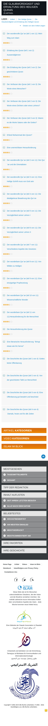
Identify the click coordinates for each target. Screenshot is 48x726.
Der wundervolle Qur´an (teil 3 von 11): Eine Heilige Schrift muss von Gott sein (22, 178)
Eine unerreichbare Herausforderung (19, 147)
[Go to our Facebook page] (16, 580)
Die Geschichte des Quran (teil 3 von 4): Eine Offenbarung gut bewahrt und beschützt (23, 394)
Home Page (7, 564)
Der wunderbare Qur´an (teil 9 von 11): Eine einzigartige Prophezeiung (22, 280)
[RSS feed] (32, 580)
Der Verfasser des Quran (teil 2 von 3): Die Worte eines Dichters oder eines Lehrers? (22, 103)
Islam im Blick (35, 564)
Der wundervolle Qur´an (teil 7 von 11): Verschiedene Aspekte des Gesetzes (20, 246)
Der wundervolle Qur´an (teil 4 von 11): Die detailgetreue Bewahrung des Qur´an (22, 195)
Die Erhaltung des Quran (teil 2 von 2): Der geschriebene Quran (22, 69)
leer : (5, 19)
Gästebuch (7, 568)
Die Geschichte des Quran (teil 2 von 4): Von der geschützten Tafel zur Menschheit (22, 377)
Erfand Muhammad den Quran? (17, 135)
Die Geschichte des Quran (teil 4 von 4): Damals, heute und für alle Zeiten (21, 411)
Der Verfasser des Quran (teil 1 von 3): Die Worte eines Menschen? (22, 86)
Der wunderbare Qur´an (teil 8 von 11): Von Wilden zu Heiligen (22, 263)
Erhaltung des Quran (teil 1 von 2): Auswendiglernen (18, 52)
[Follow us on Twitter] (24, 580)
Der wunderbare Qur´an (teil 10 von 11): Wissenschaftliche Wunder (21, 297)
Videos (24, 564)
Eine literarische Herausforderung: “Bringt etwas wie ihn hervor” (21, 343)
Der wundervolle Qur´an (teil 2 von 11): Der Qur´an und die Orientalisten (24, 161)
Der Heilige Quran (24, 19)
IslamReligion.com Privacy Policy (26, 568)
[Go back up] (43, 456)
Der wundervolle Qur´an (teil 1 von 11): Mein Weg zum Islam (22, 35)
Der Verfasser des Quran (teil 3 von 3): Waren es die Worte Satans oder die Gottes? (23, 119)
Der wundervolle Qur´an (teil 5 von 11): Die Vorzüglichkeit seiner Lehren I (22, 212)
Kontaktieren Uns (10, 572)
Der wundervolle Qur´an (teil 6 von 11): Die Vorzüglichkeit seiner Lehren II (22, 229)
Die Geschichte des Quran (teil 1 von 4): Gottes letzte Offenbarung (24, 360)
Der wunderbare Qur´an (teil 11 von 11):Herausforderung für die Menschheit (21, 314)
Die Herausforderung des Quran (17, 329)
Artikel (12, 19)
